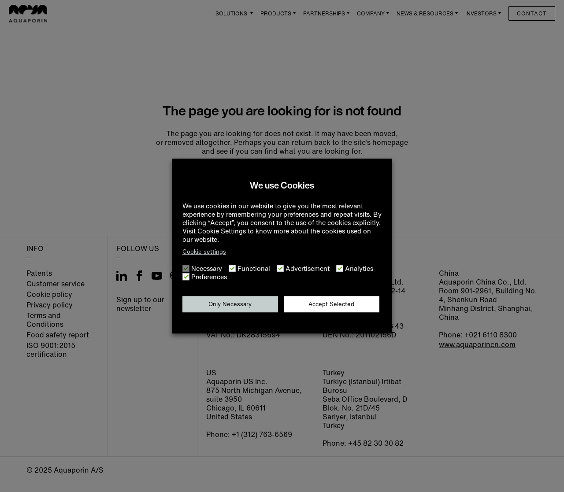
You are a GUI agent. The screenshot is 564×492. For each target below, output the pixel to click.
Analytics (359, 268)
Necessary (206, 268)
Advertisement (308, 268)
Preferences (209, 276)
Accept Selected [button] (331, 304)
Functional (253, 268)
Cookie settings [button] (204, 252)
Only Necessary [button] (230, 304)
